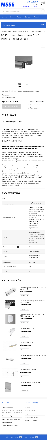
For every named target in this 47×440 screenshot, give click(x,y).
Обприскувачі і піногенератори (11, 415)
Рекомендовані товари (31, 413)
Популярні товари (30, 406)
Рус (33, 4)
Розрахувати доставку (35, 105)
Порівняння (14, 437)
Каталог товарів (23, 25)
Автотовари (5, 425)
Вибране (31, 437)
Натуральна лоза (7, 418)
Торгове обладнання (8, 403)
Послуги (19, 17)
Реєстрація (34, 2)
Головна (4, 17)
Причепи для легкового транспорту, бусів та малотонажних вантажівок (12, 407)
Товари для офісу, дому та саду (11, 411)
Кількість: (32, 101)
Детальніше (24, 291)
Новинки (27, 403)
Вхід (28, 2)
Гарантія (36, 17)
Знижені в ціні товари (31, 416)
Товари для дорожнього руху (10, 421)
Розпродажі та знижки (31, 409)
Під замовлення (33, 108)
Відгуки (11, 17)
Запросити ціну (11, 106)
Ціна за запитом (10, 101)
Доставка (28, 17)
